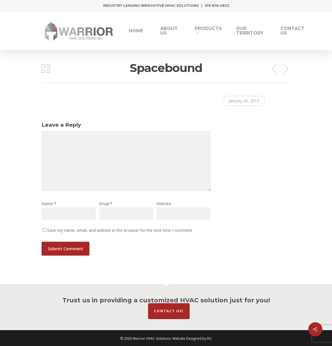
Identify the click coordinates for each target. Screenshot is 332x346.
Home (136, 31)
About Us (169, 30)
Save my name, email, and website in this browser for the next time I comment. (120, 230)
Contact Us (292, 30)
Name (49, 203)
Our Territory (250, 30)
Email (105, 203)
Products (208, 30)
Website (164, 203)
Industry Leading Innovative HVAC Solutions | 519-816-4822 (166, 5)
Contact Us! (169, 311)
